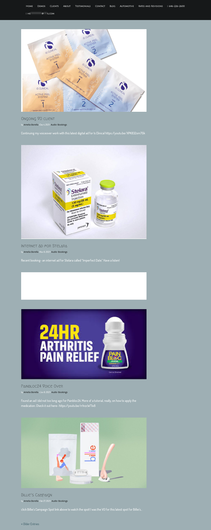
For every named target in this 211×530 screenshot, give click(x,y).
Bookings (62, 124)
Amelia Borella (31, 124)
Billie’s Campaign (36, 495)
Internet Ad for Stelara (44, 246)
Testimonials (83, 6)
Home (29, 6)
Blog (112, 6)
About (66, 6)
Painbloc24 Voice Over (42, 386)
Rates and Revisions (150, 6)
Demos (41, 6)
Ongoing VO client (38, 118)
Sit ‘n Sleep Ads (83, 283)
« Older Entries (30, 524)
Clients (54, 6)
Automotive (127, 6)
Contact (100, 6)
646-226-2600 (176, 6)
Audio (54, 124)
